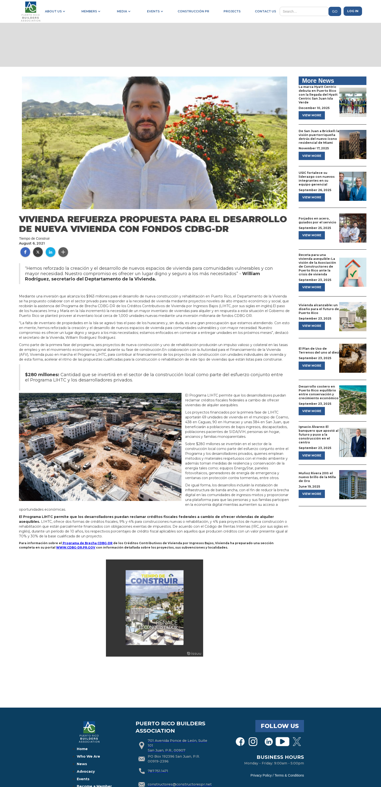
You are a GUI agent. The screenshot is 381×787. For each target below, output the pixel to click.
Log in (352, 11)
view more (311, 115)
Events (83, 779)
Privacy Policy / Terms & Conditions (277, 775)
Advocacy (86, 771)
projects (232, 11)
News (82, 764)
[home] (30, 11)
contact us (265, 11)
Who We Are (88, 756)
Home (82, 749)
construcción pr (193, 11)
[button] (54, 11)
